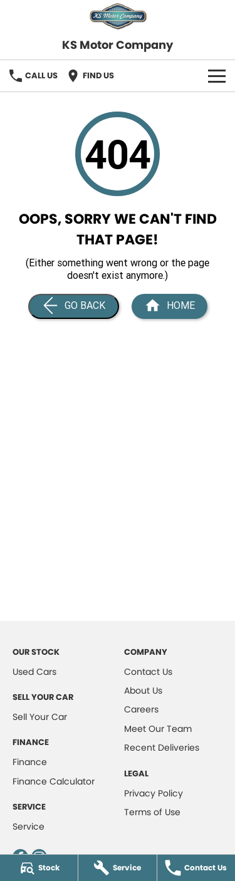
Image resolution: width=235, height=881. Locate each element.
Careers (141, 709)
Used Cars (34, 671)
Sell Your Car (40, 717)
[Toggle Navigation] (217, 75)
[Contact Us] (196, 868)
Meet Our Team (158, 728)
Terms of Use (152, 812)
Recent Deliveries (161, 747)
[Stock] (39, 868)
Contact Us (148, 671)
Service (28, 826)
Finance (30, 762)
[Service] (117, 868)
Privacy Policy (153, 793)
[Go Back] (73, 306)
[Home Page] (169, 306)
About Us (143, 690)
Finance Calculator (54, 781)
